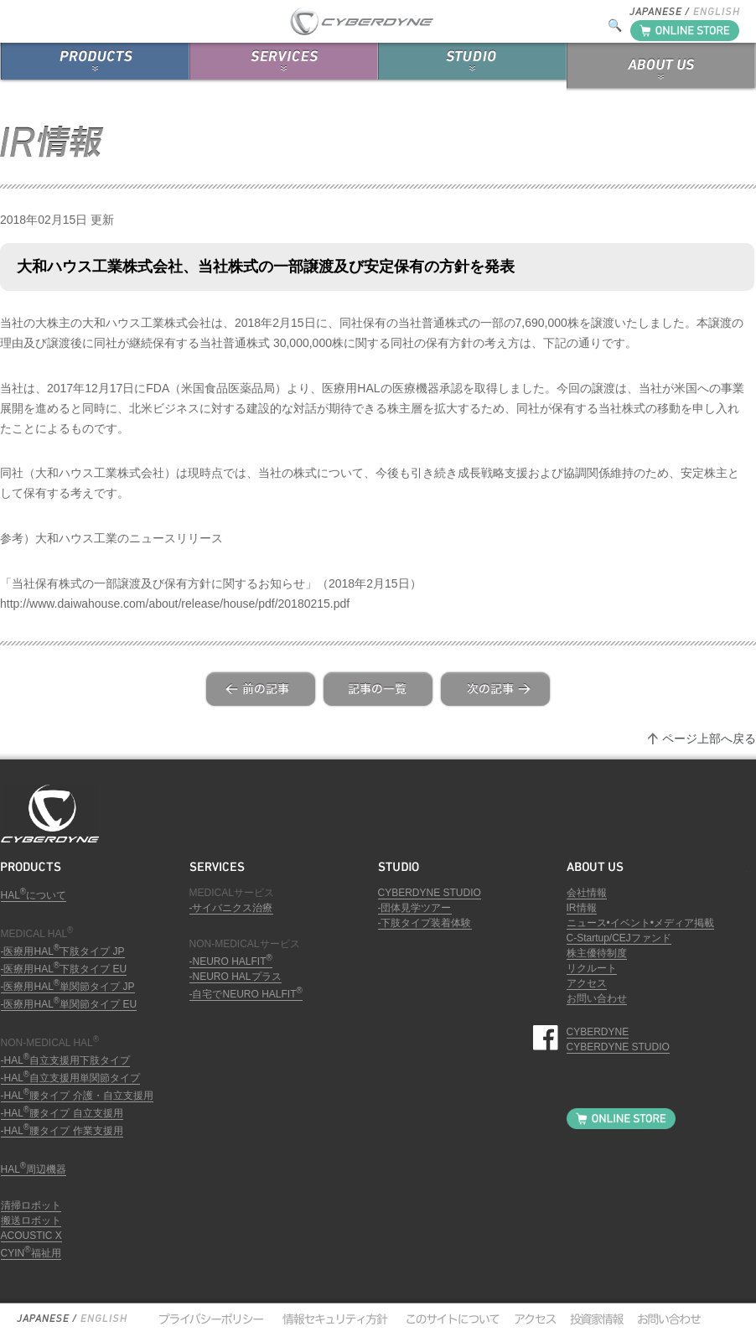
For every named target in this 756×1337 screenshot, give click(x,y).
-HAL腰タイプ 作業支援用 (62, 1131)
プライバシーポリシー (210, 1318)
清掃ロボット (31, 1205)
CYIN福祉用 (31, 1253)
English (102, 1318)
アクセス (587, 983)
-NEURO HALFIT (230, 961)
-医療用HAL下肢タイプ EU (64, 969)
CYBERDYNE (598, 1032)
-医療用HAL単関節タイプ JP (68, 986)
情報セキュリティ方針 (333, 1318)
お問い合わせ (597, 998)
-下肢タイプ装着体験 (425, 923)
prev (261, 689)
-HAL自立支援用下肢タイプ (66, 1060)
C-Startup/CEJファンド (619, 938)
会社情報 (587, 893)
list (378, 689)
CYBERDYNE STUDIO (429, 893)
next (495, 689)
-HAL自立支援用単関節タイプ (71, 1078)
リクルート (592, 968)
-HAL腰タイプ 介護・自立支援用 (77, 1095)
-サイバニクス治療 (231, 908)
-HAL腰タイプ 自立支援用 (62, 1113)
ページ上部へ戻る (709, 738)
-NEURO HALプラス (235, 976)
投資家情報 (594, 1318)
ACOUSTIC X (31, 1235)
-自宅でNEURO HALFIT (246, 994)
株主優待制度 (597, 953)
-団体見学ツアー (415, 908)
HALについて (34, 895)
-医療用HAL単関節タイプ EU (69, 1004)
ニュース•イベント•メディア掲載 (640, 923)
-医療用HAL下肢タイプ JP (63, 951)
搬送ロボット (31, 1220)
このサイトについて (449, 1318)
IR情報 (582, 908)
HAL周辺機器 (34, 1169)
